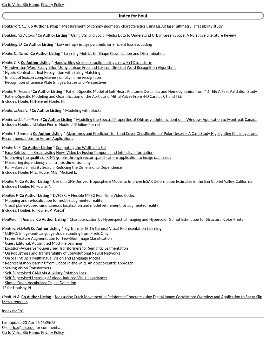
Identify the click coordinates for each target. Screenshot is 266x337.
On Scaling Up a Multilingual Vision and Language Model (52, 258)
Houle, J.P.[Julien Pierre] (22, 119)
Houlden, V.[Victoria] (19, 35)
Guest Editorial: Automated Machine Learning (43, 243)
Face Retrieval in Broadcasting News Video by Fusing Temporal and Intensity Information (79, 152)
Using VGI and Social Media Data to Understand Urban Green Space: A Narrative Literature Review (153, 35)
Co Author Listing (43, 26)
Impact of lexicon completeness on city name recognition (53, 77)
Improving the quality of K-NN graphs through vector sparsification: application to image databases (88, 157)
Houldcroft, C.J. (15, 26)
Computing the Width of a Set (81, 147)
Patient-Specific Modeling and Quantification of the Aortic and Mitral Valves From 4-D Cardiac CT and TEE (93, 96)
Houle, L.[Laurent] (17, 133)
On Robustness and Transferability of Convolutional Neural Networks (62, 253)
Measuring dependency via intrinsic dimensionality (48, 162)
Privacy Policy (52, 4)
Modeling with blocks (83, 110)
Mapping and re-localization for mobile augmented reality (53, 200)
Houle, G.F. (11, 62)
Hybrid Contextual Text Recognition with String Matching (52, 72)
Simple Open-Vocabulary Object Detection (40, 282)
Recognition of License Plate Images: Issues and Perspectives (56, 82)
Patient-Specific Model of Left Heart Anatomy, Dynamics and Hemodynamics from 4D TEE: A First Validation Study (161, 91)
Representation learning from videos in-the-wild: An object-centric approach (69, 263)
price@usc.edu (22, 327)
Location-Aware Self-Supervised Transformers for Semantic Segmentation (66, 248)
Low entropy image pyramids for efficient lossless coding (104, 44)
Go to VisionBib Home (20, 4)
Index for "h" (13, 310)
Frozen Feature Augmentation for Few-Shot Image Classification (58, 238)
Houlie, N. (10, 181)
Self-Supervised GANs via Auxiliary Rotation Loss (45, 272)
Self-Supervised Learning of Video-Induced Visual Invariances (56, 277)
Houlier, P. (10, 195)
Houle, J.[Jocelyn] (16, 110)
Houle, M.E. (12, 147)
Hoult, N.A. (11, 296)
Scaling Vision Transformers (28, 267)
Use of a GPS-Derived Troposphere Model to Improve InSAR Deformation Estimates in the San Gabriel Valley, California (152, 181)
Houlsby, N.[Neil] (16, 228)
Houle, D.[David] (16, 53)
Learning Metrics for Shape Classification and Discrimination (114, 53)
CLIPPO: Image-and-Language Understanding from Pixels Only (57, 233)
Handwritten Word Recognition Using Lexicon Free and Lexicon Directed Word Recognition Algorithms (90, 67)
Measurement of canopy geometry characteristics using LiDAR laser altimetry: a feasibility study (142, 26)
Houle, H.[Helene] (17, 91)
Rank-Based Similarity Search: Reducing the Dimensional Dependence (63, 167)
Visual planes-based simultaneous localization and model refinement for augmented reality (81, 205)
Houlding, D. (12, 44)
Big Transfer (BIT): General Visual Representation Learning (112, 228)
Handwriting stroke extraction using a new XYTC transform (103, 62)
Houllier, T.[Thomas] (18, 219)
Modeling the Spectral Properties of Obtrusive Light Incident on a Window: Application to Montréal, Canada (166, 119)
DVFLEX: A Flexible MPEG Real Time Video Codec (94, 195)
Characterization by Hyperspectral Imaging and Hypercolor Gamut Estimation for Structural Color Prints (156, 219)
